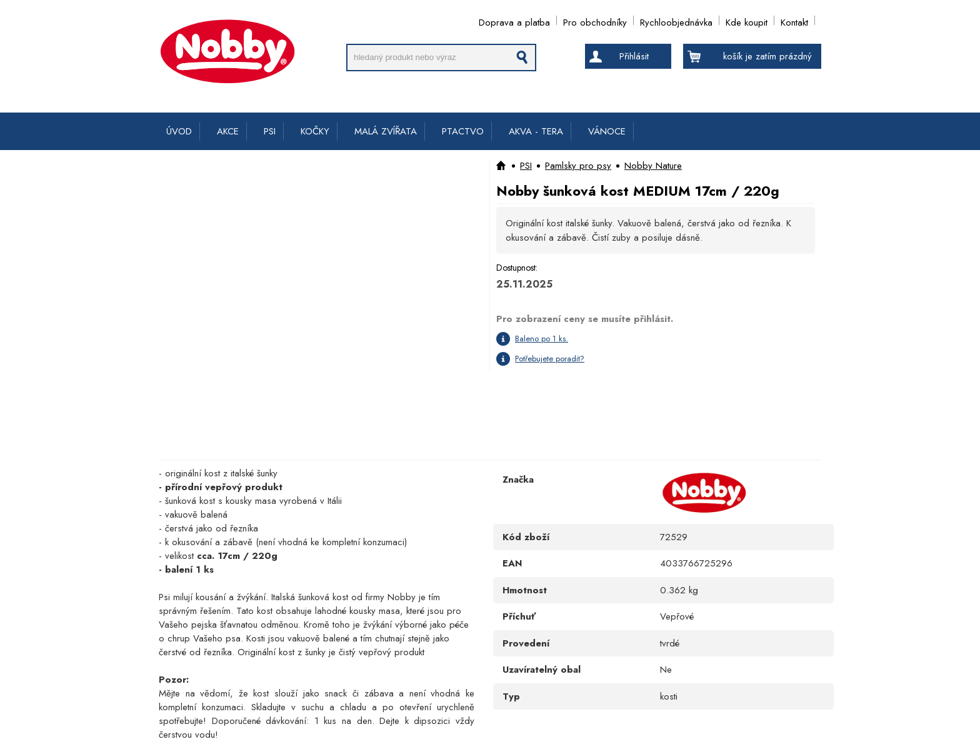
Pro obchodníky (595, 20)
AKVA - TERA (536, 131)
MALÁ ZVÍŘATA (385, 131)
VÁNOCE (607, 131)
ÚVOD (179, 131)
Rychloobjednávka (676, 20)
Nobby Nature (653, 165)
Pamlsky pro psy (578, 165)
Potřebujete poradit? (549, 358)
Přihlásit (634, 56)
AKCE (228, 131)
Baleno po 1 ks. (541, 338)
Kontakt (794, 20)
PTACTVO (463, 131)
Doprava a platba (514, 20)
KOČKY (315, 131)
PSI (270, 131)
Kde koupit (747, 20)
